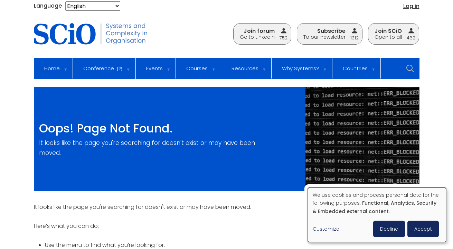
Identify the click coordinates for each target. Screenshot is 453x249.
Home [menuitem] (51, 72)
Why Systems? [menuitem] (300, 72)
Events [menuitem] (154, 72)
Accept (423, 228)
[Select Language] (92, 6)
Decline (389, 228)
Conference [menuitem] (102, 72)
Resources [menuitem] (244, 72)
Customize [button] (326, 228)
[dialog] (377, 215)
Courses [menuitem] (196, 72)
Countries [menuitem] (354, 72)
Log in (411, 6)
